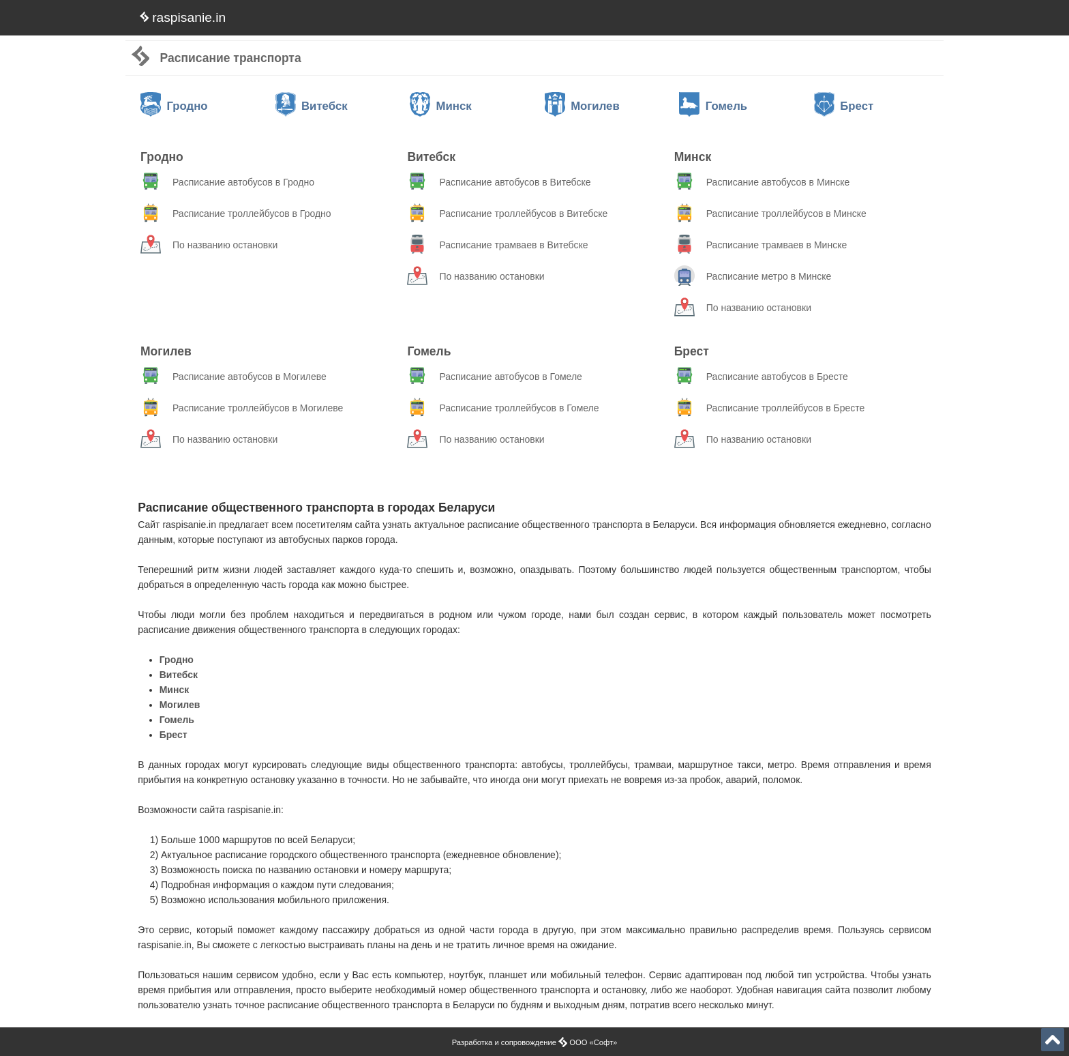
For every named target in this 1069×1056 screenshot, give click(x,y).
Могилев (582, 106)
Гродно (174, 106)
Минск (441, 106)
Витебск (311, 106)
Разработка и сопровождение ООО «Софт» (535, 1042)
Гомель (713, 106)
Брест (843, 106)
